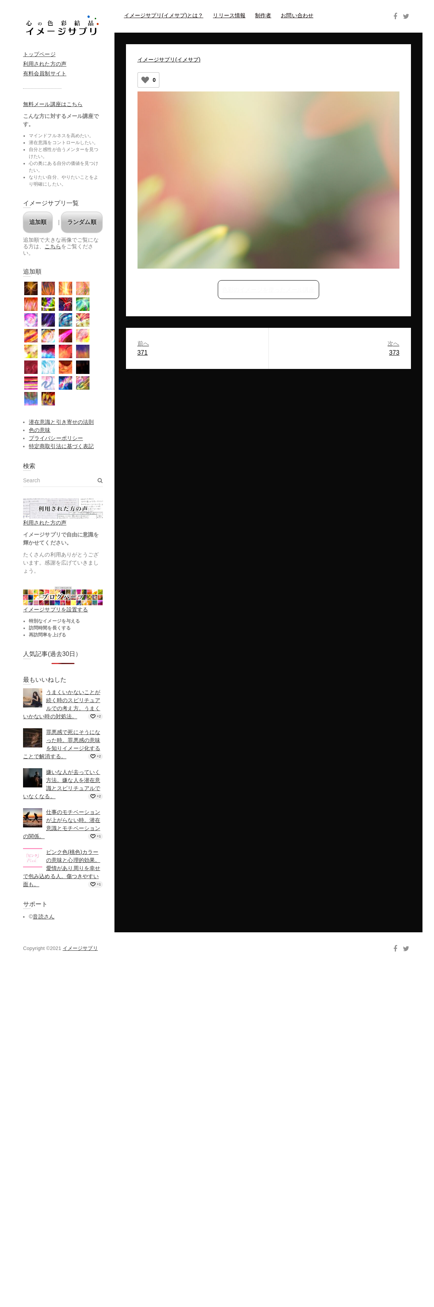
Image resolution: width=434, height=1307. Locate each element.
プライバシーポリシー (56, 438)
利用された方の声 (44, 64)
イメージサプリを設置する (55, 609)
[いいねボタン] (145, 80)
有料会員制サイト (44, 73)
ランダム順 (81, 222)
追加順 (37, 222)
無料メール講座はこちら (53, 104)
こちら (53, 246)
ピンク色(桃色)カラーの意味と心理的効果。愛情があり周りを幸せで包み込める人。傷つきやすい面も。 (61, 868)
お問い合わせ (297, 15)
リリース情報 (229, 15)
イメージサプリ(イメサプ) (169, 59)
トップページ (39, 54)
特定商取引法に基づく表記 (61, 446)
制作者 (263, 15)
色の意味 (39, 430)
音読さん (43, 916)
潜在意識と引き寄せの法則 (61, 422)
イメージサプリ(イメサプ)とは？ (164, 15)
